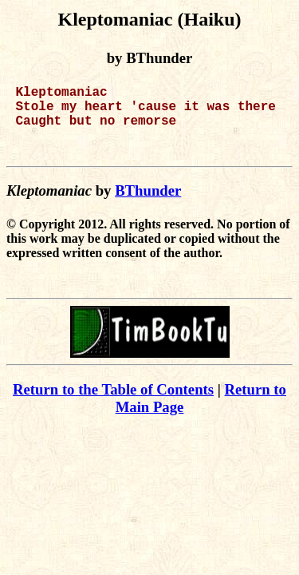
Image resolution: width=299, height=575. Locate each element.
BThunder (148, 206)
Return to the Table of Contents (113, 405)
